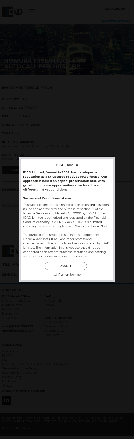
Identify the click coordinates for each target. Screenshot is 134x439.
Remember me (67, 274)
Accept (65, 265)
